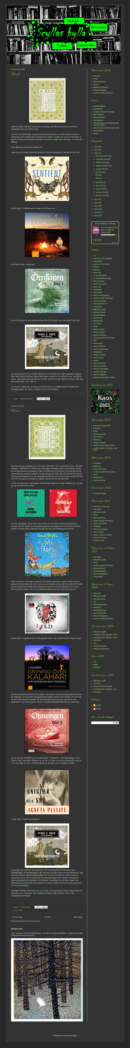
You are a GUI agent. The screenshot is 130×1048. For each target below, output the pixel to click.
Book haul (97, 273)
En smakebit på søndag (102, 278)
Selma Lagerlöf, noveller (102, 535)
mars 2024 (100, 189)
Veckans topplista (99, 375)
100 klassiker (98, 120)
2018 (96, 216)
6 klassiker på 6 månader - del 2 (105, 689)
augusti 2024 (101, 169)
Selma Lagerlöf (99, 332)
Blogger (74, 1036)
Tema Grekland (99, 346)
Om (94, 662)
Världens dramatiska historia (104, 377)
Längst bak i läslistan (62, 139)
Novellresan (63, 376)
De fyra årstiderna (100, 275)
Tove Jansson (98, 358)
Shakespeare (98, 131)
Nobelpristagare (99, 106)
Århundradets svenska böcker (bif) (106, 128)
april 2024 (100, 186)
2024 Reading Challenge (105, 223)
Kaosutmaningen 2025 (102, 426)
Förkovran (51, 875)
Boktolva (96, 270)
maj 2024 (99, 182)
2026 (96, 147)
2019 (96, 212)
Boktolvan (35, 891)
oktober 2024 (101, 162)
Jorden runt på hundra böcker (104, 472)
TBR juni (15, 410)
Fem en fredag (98, 281)
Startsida (48, 917)
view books (114, 242)
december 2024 (102, 156)
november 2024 (102, 159)
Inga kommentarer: (27, 398)
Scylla (98, 705)
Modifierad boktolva (100, 87)
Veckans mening (99, 372)
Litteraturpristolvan (100, 304)
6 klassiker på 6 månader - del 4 (105, 638)
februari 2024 (101, 192)
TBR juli (15, 74)
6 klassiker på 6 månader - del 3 (105, 635)
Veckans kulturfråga (100, 369)
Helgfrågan (97, 290)
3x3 (94, 256)
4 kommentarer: (26, 907)
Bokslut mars (17, 929)
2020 (96, 209)
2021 (96, 206)
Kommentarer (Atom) (32, 921)
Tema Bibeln (98, 343)
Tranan (96, 84)
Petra (102, 227)
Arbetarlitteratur (99, 117)
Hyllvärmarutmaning (101, 295)
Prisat (63, 883)
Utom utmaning (99, 363)
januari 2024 (101, 195)
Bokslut (96, 267)
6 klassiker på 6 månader (102, 258)
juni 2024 (99, 172)
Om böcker (97, 324)
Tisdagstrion (98, 352)
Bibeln (95, 134)
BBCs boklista (98, 115)
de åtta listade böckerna (69, 134)
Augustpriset (98, 109)
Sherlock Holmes (99, 335)
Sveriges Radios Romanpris (104, 112)
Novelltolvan (98, 321)
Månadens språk (99, 309)
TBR (20, 910)
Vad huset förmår (99, 366)
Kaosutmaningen (21, 885)
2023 (96, 199)
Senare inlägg (17, 917)
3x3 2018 (96, 683)
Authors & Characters (101, 264)
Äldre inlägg (77, 917)
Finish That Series (100, 284)
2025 (96, 150)
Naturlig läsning (63, 702)
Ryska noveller (99, 329)
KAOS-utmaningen (100, 529)
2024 (96, 153)
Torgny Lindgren (99, 355)
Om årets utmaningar (101, 507)
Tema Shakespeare (100, 349)
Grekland (96, 668)
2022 (96, 203)
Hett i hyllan (97, 292)
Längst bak (97, 307)
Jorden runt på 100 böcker (103, 93)
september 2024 (102, 166)
